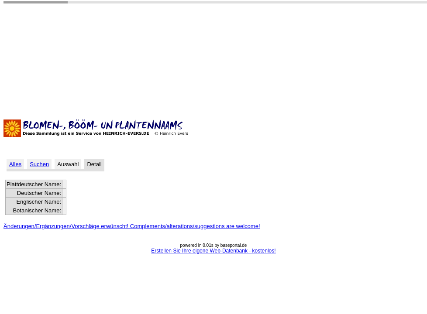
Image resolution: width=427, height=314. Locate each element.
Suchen (39, 164)
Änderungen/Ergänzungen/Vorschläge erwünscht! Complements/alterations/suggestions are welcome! (131, 226)
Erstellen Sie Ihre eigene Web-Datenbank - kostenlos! (213, 251)
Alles (15, 164)
